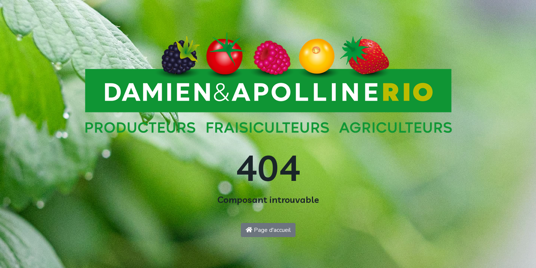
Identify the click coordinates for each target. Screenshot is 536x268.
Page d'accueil (268, 230)
